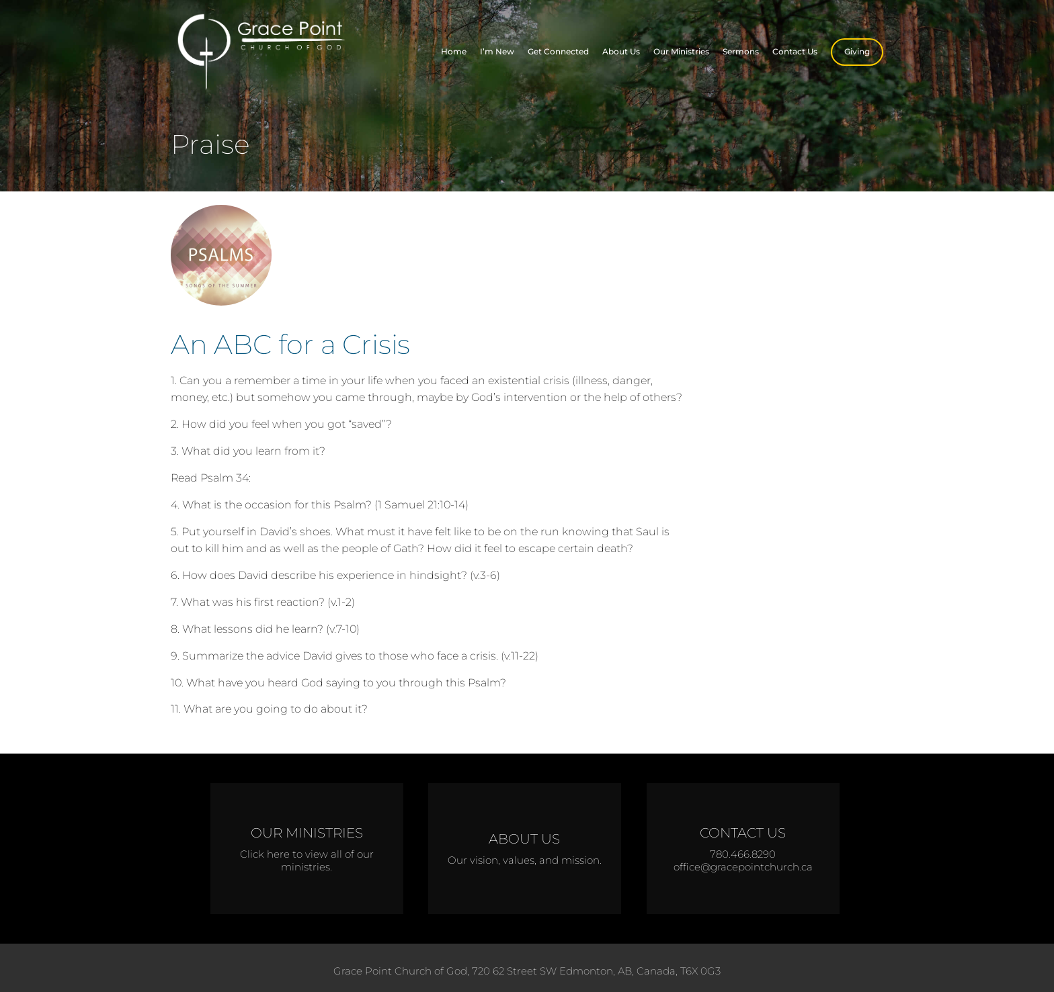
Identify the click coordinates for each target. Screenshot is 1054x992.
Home (454, 51)
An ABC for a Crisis (290, 344)
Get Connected (558, 51)
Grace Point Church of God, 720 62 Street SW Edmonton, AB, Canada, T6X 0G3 (527, 970)
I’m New (497, 51)
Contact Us (794, 51)
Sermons (741, 51)
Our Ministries (681, 51)
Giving (857, 51)
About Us (621, 51)
